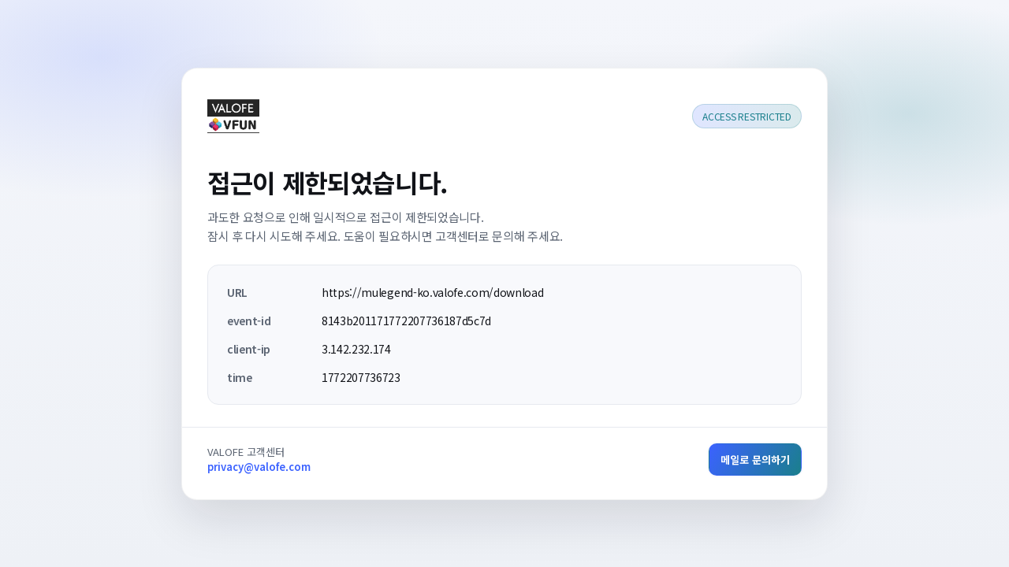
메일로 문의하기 (755, 459)
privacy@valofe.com (259, 466)
